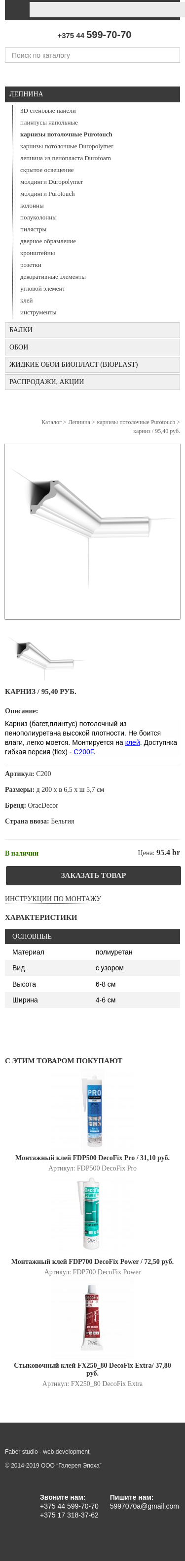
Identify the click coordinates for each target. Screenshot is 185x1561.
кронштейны (37, 253)
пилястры (33, 229)
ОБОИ (18, 347)
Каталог (51, 422)
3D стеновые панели (48, 110)
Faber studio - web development (47, 1451)
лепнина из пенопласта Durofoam (65, 158)
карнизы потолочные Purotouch (66, 134)
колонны (32, 205)
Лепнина (26, 94)
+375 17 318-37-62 (69, 1515)
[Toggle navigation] (16, 10)
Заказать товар (93, 875)
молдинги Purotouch (47, 193)
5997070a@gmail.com (144, 1506)
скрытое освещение (47, 169)
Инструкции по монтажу (53, 899)
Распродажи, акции (46, 382)
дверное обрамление (48, 241)
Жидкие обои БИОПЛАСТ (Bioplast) (73, 364)
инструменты (38, 312)
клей (26, 300)
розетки (30, 264)
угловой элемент (42, 288)
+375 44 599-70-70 (69, 1506)
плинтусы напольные (49, 122)
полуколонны (38, 217)
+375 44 (94, 35)
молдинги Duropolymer (51, 181)
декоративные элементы (53, 276)
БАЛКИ (21, 330)
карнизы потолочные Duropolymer (66, 146)
